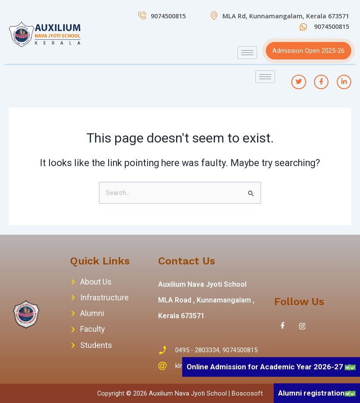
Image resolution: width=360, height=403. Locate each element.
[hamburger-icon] (247, 52)
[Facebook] (282, 326)
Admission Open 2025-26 (308, 51)
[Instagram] (302, 326)
